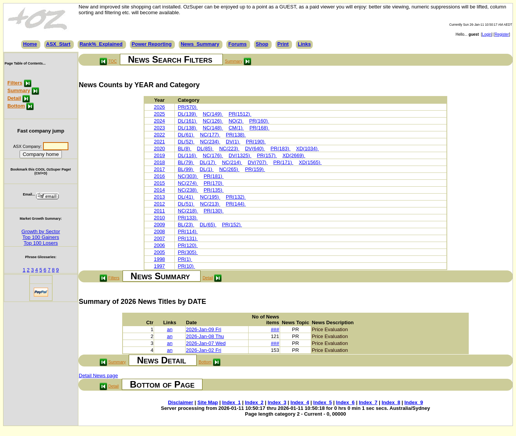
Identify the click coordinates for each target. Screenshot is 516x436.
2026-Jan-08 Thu (205, 336)
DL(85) (205, 148)
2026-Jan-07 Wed (206, 343)
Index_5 (322, 402)
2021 (159, 141)
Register (501, 34)
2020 (159, 148)
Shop (262, 44)
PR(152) (232, 224)
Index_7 (368, 402)
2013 (159, 197)
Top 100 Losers (41, 243)
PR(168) (259, 128)
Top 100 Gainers (40, 237)
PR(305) (188, 252)
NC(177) (210, 135)
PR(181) (214, 176)
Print (283, 44)
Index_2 (254, 402)
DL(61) (186, 135)
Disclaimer (180, 402)
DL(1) (207, 169)
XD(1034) (307, 148)
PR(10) (186, 266)
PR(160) (259, 121)
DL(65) (208, 224)
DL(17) (208, 162)
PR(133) (188, 217)
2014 (159, 190)
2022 (159, 135)
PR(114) (188, 231)
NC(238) (188, 190)
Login (486, 34)
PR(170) (214, 183)
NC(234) (210, 141)
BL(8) (184, 148)
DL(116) (187, 155)
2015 (159, 183)
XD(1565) (310, 162)
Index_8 (391, 402)
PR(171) (283, 162)
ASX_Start (58, 44)
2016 (159, 176)
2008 (159, 231)
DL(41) (186, 197)
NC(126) (213, 121)
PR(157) (267, 155)
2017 (159, 169)
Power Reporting (152, 44)
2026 (159, 107)
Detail (14, 98)
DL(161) (187, 121)
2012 (159, 204)
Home (30, 44)
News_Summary (200, 44)
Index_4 (299, 402)
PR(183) (280, 148)
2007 (159, 238)
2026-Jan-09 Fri (203, 329)
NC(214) (232, 162)
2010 (159, 217)
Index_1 (231, 402)
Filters (14, 83)
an (169, 329)
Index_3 (277, 402)
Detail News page (98, 375)
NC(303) (188, 176)
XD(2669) (293, 155)
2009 (159, 224)
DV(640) (255, 148)
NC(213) (210, 204)
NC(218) (188, 211)
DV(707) (258, 162)
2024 (159, 121)
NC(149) (213, 114)
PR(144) (236, 204)
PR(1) (185, 259)
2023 (159, 128)
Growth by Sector (41, 231)
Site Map (207, 402)
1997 (159, 266)
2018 (159, 162)
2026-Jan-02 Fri (203, 350)
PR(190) (256, 141)
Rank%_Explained (101, 44)
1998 (159, 259)
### (275, 329)
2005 (159, 252)
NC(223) (229, 148)
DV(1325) (240, 155)
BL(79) (186, 162)
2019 (159, 155)
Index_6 (345, 402)
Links (304, 44)
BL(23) (186, 224)
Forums (237, 44)
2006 (159, 245)
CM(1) (236, 128)
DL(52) (186, 141)
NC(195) (210, 197)
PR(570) (188, 107)
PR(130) (214, 211)
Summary (18, 90)
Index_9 (414, 402)
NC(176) (213, 155)
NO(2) (236, 121)
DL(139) (187, 114)
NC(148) (213, 128)
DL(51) (186, 204)
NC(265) (229, 169)
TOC (112, 61)
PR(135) (214, 190)
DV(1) (233, 141)
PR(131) (188, 238)
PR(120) (188, 245)
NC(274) (188, 183)
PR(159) (255, 169)
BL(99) (186, 169)
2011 (159, 211)
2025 (159, 114)
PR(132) (236, 197)
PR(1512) (240, 114)
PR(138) (236, 135)
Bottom (16, 106)
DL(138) (187, 128)
